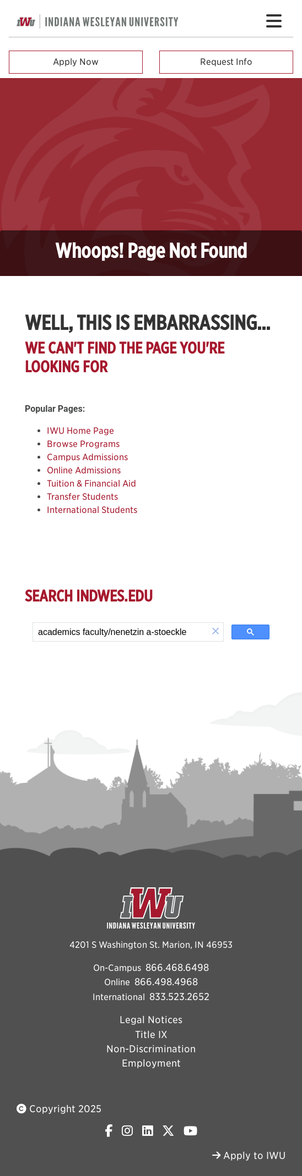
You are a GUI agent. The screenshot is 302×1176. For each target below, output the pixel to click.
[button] (215, 632)
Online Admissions (84, 470)
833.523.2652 (179, 996)
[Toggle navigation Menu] (274, 21)
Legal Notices (151, 1019)
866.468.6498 (177, 967)
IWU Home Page (80, 431)
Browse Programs (83, 444)
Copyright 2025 (59, 1108)
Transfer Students (82, 497)
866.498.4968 (166, 981)
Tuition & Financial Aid (91, 483)
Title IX (151, 1034)
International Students (92, 510)
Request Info (226, 62)
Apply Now (76, 62)
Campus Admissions (87, 457)
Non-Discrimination (151, 1048)
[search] (120, 632)
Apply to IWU (248, 1155)
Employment (151, 1063)
